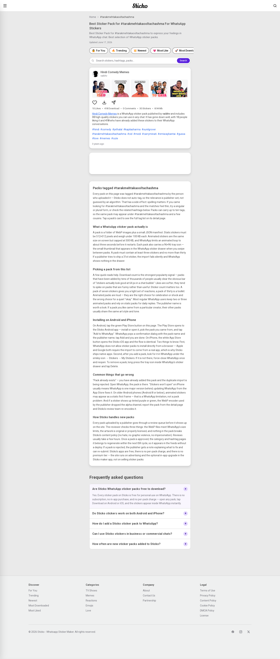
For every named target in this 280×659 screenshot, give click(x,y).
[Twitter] (248, 632)
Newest (33, 600)
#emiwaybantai (167, 133)
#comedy (105, 129)
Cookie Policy (207, 605)
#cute (114, 138)
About (146, 590)
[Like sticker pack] (94, 102)
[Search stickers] (275, 5)
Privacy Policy (207, 595)
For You (33, 590)
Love (88, 610)
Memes (90, 595)
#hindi (95, 129)
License (204, 615)
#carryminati (149, 133)
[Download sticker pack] (104, 102)
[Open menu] (5, 5)
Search (183, 60)
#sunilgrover (149, 129)
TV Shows (91, 590)
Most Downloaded (39, 605)
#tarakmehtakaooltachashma (109, 133)
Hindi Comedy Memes (104, 113)
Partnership (149, 600)
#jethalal (117, 129)
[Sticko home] (140, 5)
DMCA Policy (207, 610)
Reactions (91, 600)
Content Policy (208, 600)
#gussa (181, 133)
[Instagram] (241, 632)
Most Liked (35, 610)
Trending (34, 595)
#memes (105, 138)
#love (95, 138)
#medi (137, 133)
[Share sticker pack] (113, 102)
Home (92, 17)
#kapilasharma (132, 129)
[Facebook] (233, 632)
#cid (129, 133)
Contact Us (149, 595)
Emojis (89, 605)
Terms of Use (207, 590)
